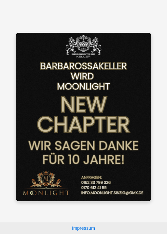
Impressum (83, 228)
